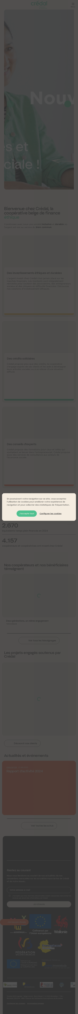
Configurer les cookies (50, 513)
